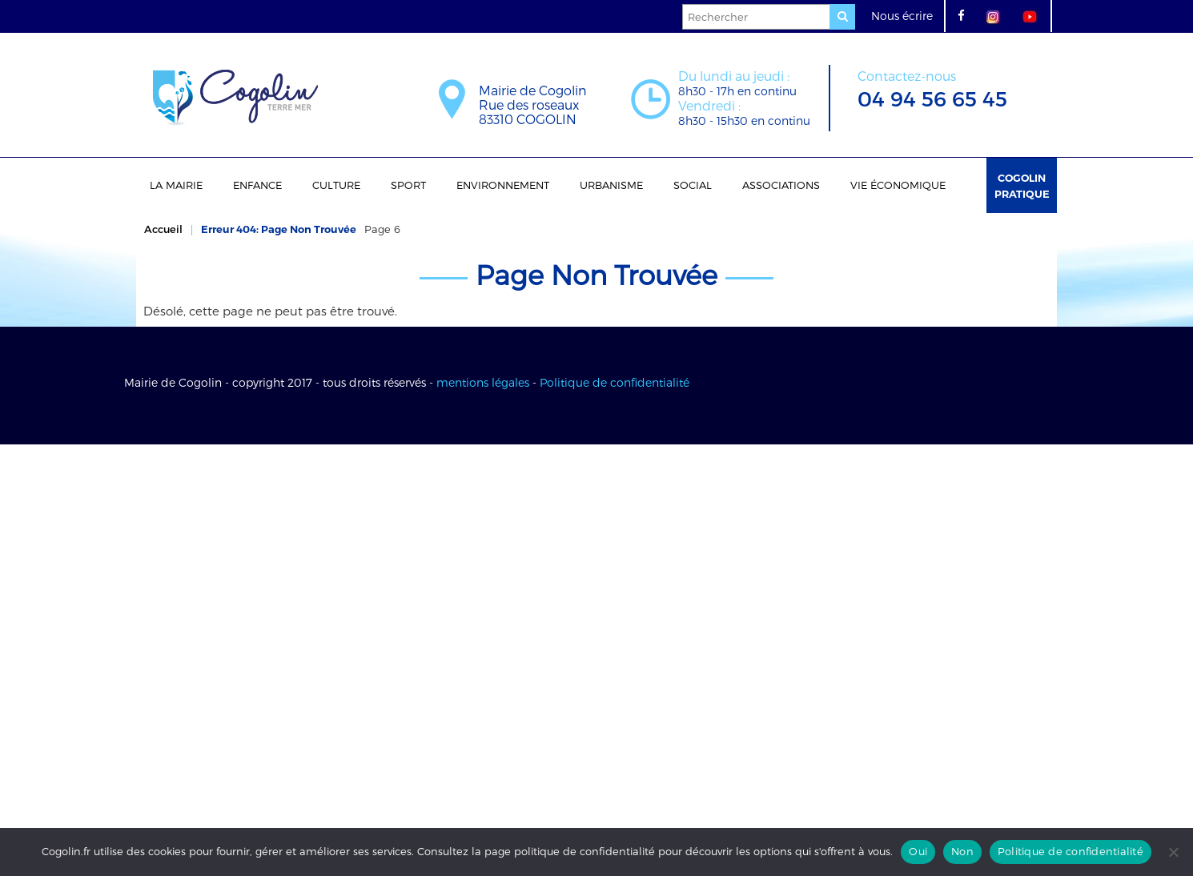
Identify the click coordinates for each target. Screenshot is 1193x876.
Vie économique (898, 185)
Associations (781, 185)
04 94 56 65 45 (932, 88)
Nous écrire (902, 15)
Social (692, 185)
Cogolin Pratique (1022, 185)
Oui (918, 851)
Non (962, 851)
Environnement (502, 185)
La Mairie (176, 185)
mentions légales (482, 382)
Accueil (163, 229)
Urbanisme (611, 185)
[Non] (1173, 852)
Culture (336, 185)
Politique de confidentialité (614, 382)
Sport (408, 185)
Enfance (257, 185)
